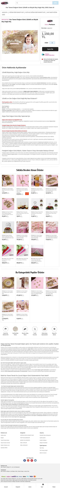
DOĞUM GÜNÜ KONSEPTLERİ (16, 12)
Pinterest (32, 460)
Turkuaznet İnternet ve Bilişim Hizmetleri (11, 481)
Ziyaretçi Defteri (4, 447)
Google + (28, 460)
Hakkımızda (3, 435)
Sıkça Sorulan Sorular (5, 442)
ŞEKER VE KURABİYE (25, 440)
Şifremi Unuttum (43, 452)
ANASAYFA (4, 12)
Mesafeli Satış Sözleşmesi (45, 435)
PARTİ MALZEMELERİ (25, 437)
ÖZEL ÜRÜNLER (23, 445)
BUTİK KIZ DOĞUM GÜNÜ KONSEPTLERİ (35, 12)
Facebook (24, 460)
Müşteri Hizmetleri (43, 442)
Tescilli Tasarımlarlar (5, 440)
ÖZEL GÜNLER (23, 442)
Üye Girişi (42, 447)
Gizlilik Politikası (43, 440)
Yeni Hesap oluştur (44, 450)
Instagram (35, 460)
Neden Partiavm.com (5, 445)
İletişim (2, 437)
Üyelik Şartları (43, 437)
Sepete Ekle (50, 49)
